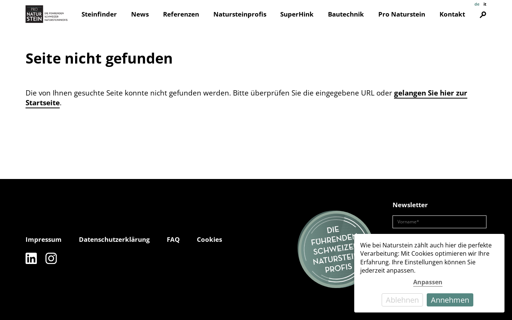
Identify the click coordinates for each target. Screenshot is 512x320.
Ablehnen (402, 300)
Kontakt (452, 14)
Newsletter (410, 204)
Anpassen (428, 282)
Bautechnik (346, 14)
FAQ (173, 239)
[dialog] (429, 273)
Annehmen (450, 300)
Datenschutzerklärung (114, 239)
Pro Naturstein (401, 14)
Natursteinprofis (239, 14)
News (140, 14)
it (484, 4)
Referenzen (181, 14)
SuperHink (297, 14)
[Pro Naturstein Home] (47, 14)
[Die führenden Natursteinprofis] (336, 249)
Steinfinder (99, 14)
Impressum (44, 239)
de (477, 4)
